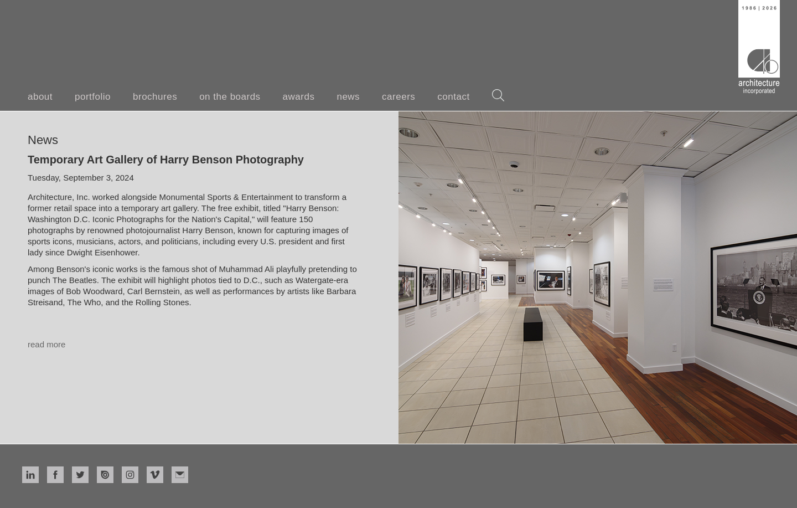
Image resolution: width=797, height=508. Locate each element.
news (348, 96)
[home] (759, 47)
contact (453, 96)
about (40, 96)
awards (299, 96)
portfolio (93, 96)
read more (46, 344)
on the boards (229, 96)
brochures (155, 96)
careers (398, 96)
